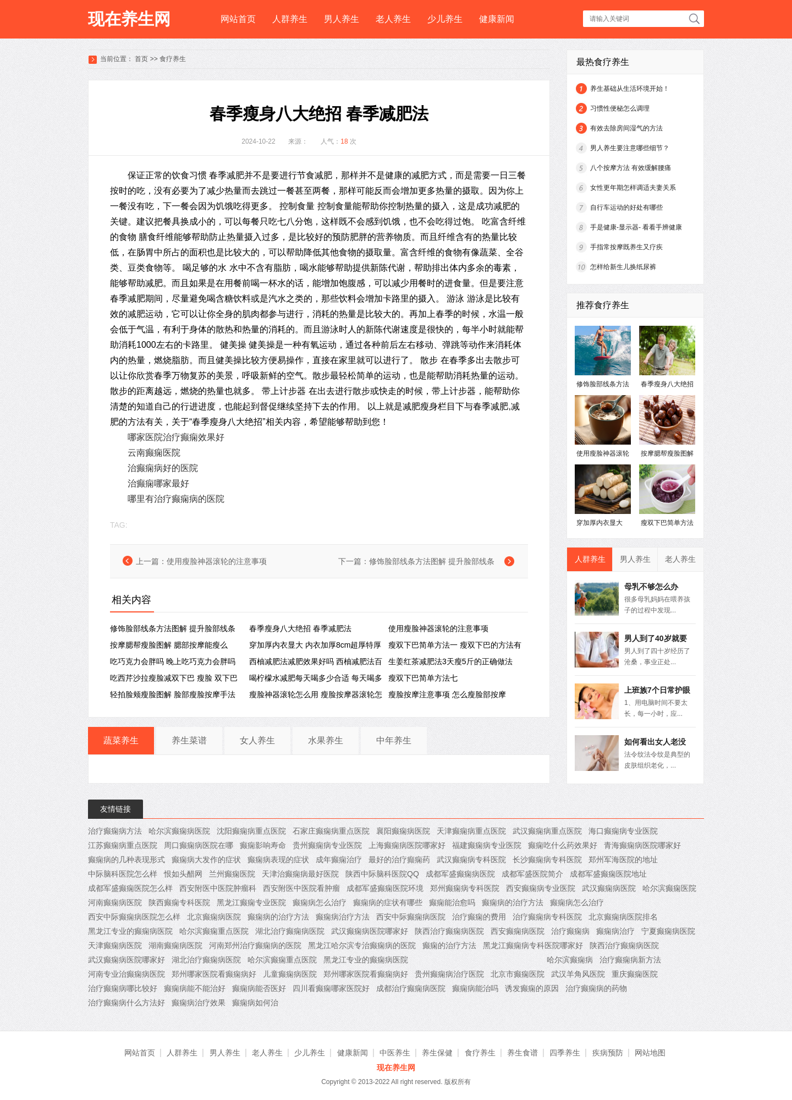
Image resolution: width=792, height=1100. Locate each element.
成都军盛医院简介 (532, 873)
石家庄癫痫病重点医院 (331, 831)
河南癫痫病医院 (115, 902)
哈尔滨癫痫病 (570, 959)
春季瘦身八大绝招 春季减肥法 (300, 628)
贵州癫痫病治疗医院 (449, 974)
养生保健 (437, 1052)
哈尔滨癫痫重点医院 (214, 931)
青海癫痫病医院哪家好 (642, 845)
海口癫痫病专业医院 (623, 831)
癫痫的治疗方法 (449, 945)
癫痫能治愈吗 (452, 902)
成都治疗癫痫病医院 (411, 988)
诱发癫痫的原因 (532, 988)
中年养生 (393, 740)
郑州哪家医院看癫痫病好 (214, 974)
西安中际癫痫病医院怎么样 (134, 916)
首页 (141, 59)
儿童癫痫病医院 (290, 974)
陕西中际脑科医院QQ (382, 873)
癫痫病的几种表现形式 (126, 859)
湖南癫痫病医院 (175, 945)
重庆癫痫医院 (635, 974)
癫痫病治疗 (615, 931)
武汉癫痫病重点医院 (547, 831)
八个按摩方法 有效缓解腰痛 (630, 168)
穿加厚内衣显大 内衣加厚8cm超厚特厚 (315, 645)
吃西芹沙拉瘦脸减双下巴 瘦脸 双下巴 (174, 678)
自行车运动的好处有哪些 (626, 207)
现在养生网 (129, 19)
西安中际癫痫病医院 (411, 916)
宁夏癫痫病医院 (668, 931)
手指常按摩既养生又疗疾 (626, 247)
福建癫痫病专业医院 (486, 845)
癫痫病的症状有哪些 (387, 902)
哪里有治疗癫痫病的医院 (176, 499)
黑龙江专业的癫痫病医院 (130, 931)
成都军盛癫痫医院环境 (385, 888)
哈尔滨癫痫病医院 (179, 831)
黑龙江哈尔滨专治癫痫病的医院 (362, 945)
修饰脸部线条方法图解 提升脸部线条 (431, 561)
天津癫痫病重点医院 (471, 831)
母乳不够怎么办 (651, 586)
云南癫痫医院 (154, 452)
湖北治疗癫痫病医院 (289, 931)
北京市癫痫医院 (517, 974)
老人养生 (393, 19)
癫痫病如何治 (255, 1002)
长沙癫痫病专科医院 (547, 859)
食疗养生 (173, 59)
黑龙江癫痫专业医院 (251, 902)
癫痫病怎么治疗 (319, 902)
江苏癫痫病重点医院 (122, 845)
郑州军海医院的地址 (623, 859)
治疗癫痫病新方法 (630, 959)
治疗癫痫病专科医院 (547, 916)
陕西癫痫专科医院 (179, 902)
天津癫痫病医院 (115, 945)
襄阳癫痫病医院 (403, 831)
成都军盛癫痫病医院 (460, 873)
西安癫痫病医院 (517, 931)
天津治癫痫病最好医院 (300, 873)
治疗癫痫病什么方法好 (126, 1002)
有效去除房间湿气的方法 (626, 128)
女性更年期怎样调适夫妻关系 (633, 187)
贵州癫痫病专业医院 (327, 845)
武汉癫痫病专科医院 (471, 859)
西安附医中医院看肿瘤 (301, 888)
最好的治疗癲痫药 (399, 859)
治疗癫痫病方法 (115, 831)
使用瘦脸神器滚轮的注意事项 (217, 561)
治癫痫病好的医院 (163, 468)
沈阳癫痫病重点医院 (251, 831)
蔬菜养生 (121, 740)
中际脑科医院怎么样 (122, 873)
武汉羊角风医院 (578, 974)
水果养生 (325, 740)
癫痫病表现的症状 (278, 859)
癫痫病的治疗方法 (512, 902)
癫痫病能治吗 (475, 988)
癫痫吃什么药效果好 (562, 845)
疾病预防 (607, 1052)
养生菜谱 (189, 740)
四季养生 (564, 1052)
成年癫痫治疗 (339, 859)
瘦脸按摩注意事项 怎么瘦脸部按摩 (447, 694)
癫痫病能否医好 (259, 988)
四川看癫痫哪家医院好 (331, 988)
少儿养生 (445, 19)
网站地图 (650, 1052)
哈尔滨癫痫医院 (669, 888)
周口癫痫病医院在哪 (198, 845)
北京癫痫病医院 (214, 916)
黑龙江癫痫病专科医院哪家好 (533, 945)
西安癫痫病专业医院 (540, 888)
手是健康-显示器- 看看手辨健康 (636, 227)
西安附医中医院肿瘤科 (217, 888)
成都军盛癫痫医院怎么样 (130, 888)
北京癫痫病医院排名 (623, 916)
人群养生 (289, 19)
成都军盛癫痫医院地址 (608, 873)
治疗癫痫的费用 (479, 916)
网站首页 (238, 19)
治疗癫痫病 (570, 931)
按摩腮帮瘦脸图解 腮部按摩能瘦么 (169, 645)
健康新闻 (496, 19)
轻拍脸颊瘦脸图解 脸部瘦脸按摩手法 (172, 694)
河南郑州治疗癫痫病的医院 (255, 945)
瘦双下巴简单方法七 (423, 678)
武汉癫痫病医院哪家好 (369, 931)
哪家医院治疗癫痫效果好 (176, 437)
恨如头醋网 (183, 873)
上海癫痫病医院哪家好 (407, 845)
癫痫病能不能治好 (195, 988)
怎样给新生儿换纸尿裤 (623, 267)
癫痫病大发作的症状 (206, 859)
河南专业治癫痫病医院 (126, 974)
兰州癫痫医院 (232, 873)
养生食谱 (522, 1052)
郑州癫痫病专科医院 (464, 888)
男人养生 (341, 19)
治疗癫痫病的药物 (596, 988)
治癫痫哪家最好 (158, 483)
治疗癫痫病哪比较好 (122, 988)
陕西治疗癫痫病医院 (449, 931)
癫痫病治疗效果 (199, 1002)
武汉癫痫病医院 (609, 888)
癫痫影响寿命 (263, 845)
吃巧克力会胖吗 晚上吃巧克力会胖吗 (172, 661)
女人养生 (257, 740)
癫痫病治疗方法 (343, 916)
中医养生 (395, 1052)
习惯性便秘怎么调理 (620, 108)
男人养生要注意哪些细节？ (629, 148)
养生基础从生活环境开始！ (629, 88)
